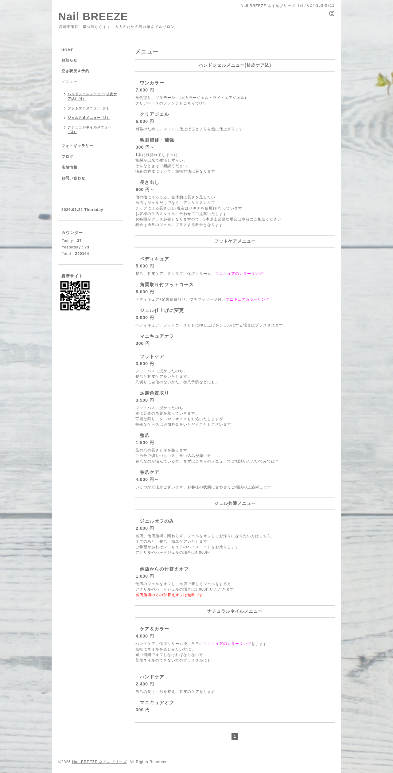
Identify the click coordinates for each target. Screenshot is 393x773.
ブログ (67, 156)
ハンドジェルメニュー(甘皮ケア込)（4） (92, 96)
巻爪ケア (149, 472)
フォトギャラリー (77, 146)
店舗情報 (69, 167)
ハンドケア (152, 676)
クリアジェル (154, 114)
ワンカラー (152, 82)
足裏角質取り (154, 393)
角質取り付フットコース (167, 284)
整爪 (145, 435)
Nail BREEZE (93, 16)
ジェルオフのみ (157, 521)
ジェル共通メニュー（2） (89, 117)
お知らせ (69, 60)
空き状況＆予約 (75, 71)
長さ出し (149, 182)
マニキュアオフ (157, 336)
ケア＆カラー (154, 628)
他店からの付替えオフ (164, 569)
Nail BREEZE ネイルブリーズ (99, 762)
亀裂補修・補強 (157, 139)
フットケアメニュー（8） (89, 108)
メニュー (69, 82)
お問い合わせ (73, 178)
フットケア (152, 356)
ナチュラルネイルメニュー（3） (90, 129)
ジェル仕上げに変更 (162, 310)
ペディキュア (154, 258)
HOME (67, 50)
